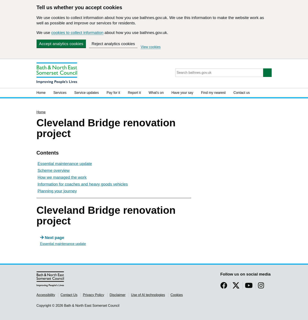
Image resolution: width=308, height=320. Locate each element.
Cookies (177, 295)
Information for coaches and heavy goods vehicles (83, 184)
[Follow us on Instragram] (261, 287)
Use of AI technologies (148, 295)
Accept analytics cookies (61, 43)
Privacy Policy (93, 295)
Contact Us (68, 295)
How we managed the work (62, 177)
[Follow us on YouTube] (249, 287)
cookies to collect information (77, 32)
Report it (134, 92)
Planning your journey (57, 191)
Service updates (86, 92)
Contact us (241, 92)
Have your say (182, 92)
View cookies (151, 47)
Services (59, 92)
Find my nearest (213, 92)
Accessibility (46, 295)
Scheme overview (54, 170)
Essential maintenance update (65, 163)
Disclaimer (118, 295)
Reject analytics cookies (113, 43)
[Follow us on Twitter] (236, 287)
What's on (156, 92)
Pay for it (113, 92)
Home (41, 92)
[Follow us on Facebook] (223, 287)
